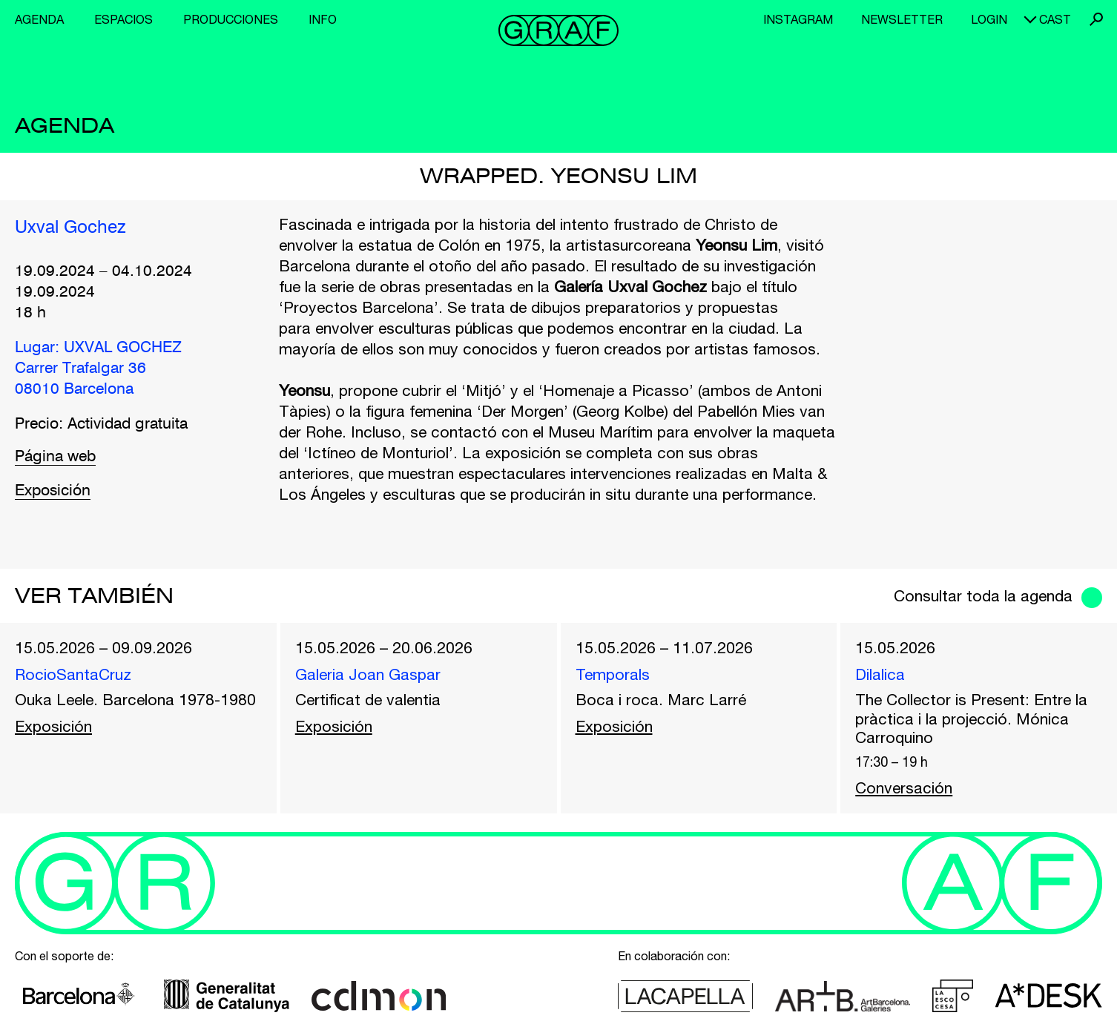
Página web (55, 457)
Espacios (123, 19)
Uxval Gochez (70, 228)
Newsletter (902, 19)
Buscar (1096, 19)
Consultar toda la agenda (983, 595)
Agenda (39, 19)
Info (323, 19)
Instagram (798, 19)
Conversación (903, 787)
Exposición (52, 491)
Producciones (230, 19)
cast (1055, 19)
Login (989, 19)
